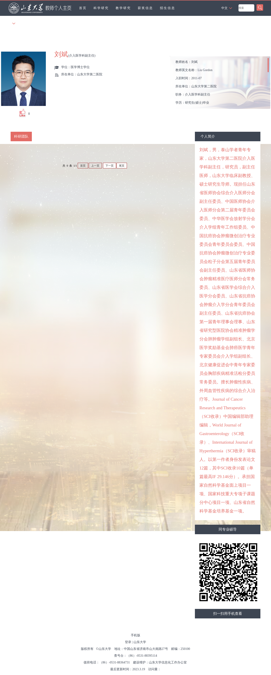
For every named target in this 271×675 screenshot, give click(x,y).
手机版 (135, 635)
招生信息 (167, 8)
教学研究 (123, 8)
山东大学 (139, 642)
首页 (83, 8)
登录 (128, 642)
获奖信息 (145, 8)
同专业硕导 (228, 529)
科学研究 (101, 8)
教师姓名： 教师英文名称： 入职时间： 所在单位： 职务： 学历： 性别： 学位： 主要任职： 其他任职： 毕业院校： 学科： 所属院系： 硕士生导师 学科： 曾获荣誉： (221, 84)
